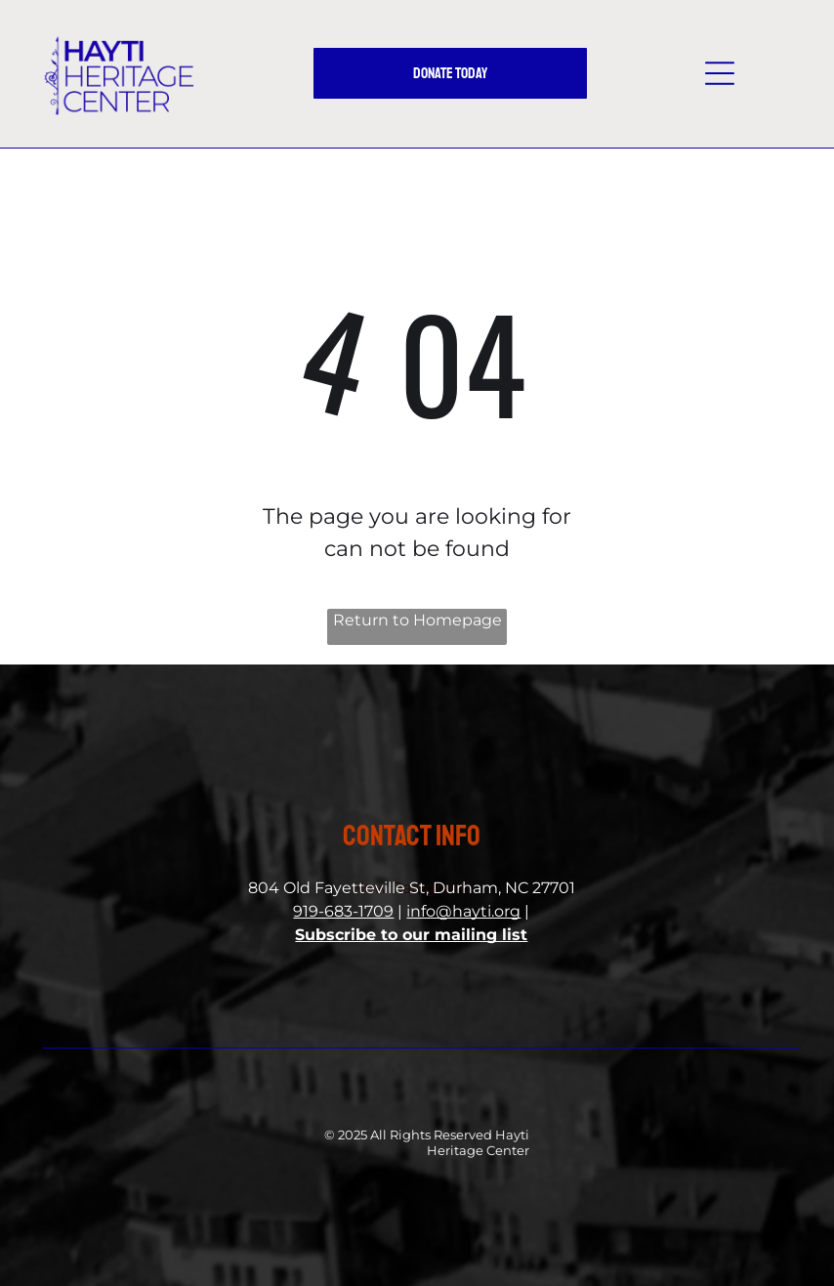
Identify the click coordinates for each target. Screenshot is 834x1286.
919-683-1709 (343, 911)
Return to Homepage (417, 620)
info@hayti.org (463, 911)
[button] (719, 73)
